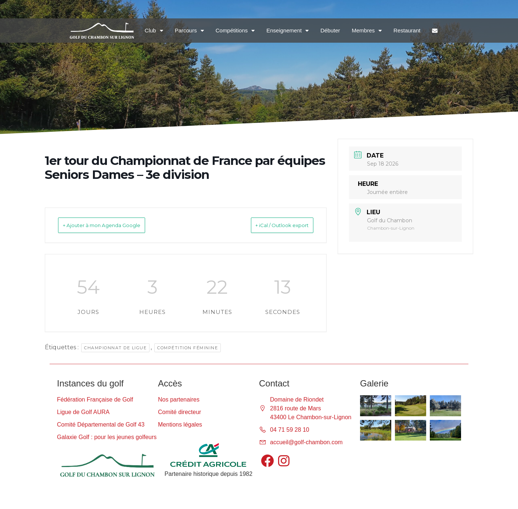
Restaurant (406, 30)
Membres (367, 30)
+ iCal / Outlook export (271, 225)
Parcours (189, 30)
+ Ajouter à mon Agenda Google (114, 225)
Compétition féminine (187, 347)
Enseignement (287, 30)
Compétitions (235, 30)
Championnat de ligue (115, 347)
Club (154, 30)
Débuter (330, 30)
